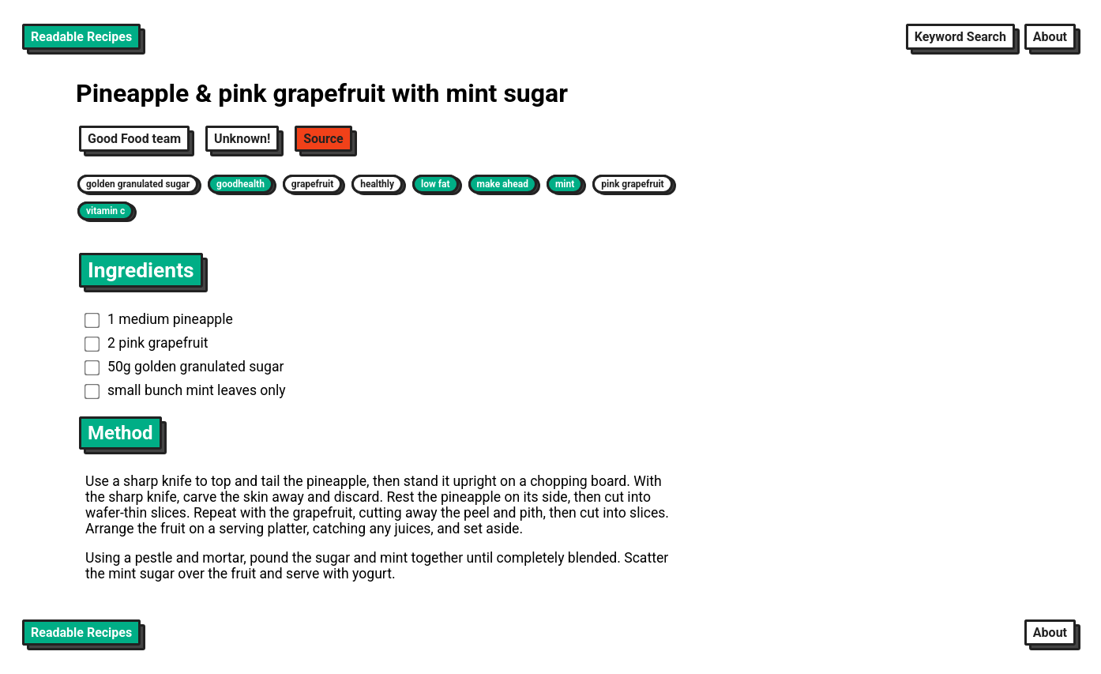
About (1050, 36)
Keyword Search (960, 36)
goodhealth (240, 184)
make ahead (502, 184)
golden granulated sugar (138, 184)
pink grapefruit (632, 184)
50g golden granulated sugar (184, 367)
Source (323, 138)
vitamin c (105, 211)
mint (564, 184)
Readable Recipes (81, 36)
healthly (377, 184)
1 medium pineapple (159, 319)
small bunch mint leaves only (185, 390)
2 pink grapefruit (147, 343)
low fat (435, 184)
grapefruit (312, 184)
